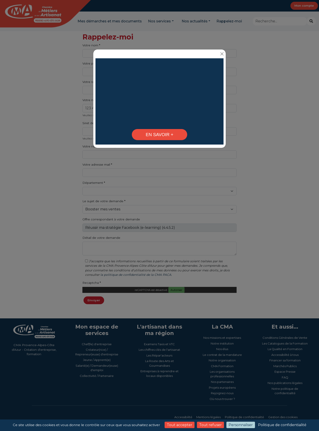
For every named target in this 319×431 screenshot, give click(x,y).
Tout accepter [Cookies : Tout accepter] (179, 425)
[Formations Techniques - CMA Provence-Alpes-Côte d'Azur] (159, 121)
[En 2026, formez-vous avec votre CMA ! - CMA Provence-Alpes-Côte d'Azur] (159, 134)
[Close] (222, 53)
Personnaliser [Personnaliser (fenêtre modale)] (241, 425)
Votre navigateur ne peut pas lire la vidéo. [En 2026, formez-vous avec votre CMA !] (159, 92)
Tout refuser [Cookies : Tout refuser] (210, 425)
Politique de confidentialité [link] (282, 425)
